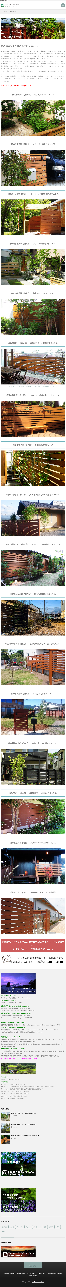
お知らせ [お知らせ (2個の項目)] (4, 1227)
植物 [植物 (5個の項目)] (3, 1231)
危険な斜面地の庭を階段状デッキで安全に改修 (25, 1135)
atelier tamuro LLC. (38, 1282)
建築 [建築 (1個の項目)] (45, 1227)
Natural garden (9, 1273)
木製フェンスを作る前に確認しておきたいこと (16, 85)
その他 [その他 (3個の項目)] (12, 1227)
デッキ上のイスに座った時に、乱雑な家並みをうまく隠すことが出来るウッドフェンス (33, 386)
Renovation (41, 1273)
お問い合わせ (33, 1276)
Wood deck (21, 1273)
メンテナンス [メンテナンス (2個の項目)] (37, 1227)
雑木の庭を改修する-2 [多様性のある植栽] (23, 1113)
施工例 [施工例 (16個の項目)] (51, 1227)
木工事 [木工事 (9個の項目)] (58, 1227)
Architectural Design (55, 1273)
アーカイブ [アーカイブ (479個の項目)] (19, 1227)
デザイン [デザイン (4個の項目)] (28, 1227)
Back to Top (33, 1266)
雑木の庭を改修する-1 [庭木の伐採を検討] (23, 1124)
